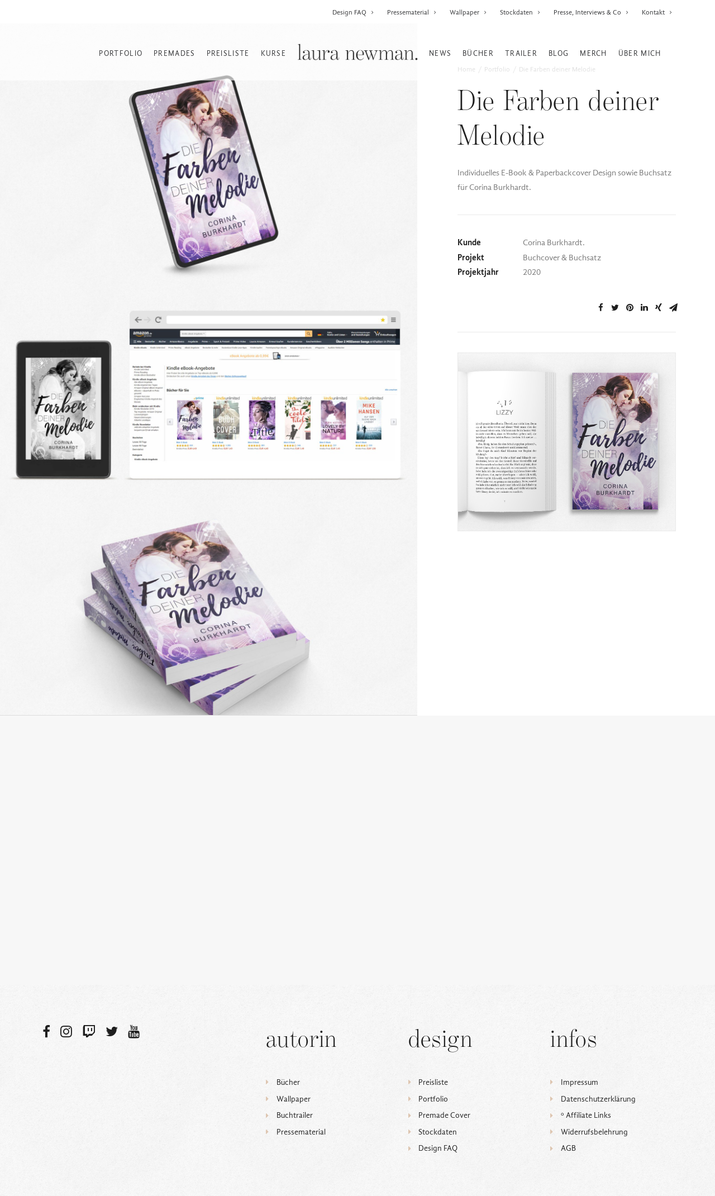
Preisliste (228, 53)
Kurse (274, 53)
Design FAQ (353, 12)
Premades (174, 53)
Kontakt (657, 12)
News (440, 53)
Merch (593, 53)
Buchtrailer (295, 1116)
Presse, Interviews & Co (591, 12)
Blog (559, 53)
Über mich (639, 53)
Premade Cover (444, 1116)
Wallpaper (468, 12)
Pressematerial (412, 12)
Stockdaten (520, 12)
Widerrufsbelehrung (594, 1132)
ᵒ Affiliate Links (586, 1116)
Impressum (579, 1082)
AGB (568, 1149)
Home (466, 103)
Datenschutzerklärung (598, 1099)
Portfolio (120, 53)
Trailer (521, 53)
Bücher (478, 53)
